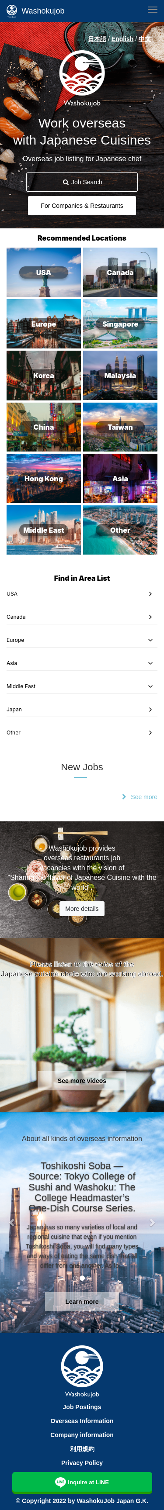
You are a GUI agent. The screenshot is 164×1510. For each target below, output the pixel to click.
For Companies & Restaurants (82, 205)
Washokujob (36, 11)
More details (81, 908)
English (123, 38)
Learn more (81, 1301)
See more (144, 796)
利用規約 (82, 1448)
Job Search (82, 182)
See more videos (82, 1080)
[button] (12, 1222)
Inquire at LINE (82, 1481)
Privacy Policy (82, 1462)
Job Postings (82, 1406)
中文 (145, 38)
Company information (82, 1434)
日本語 (97, 38)
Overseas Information (82, 1420)
